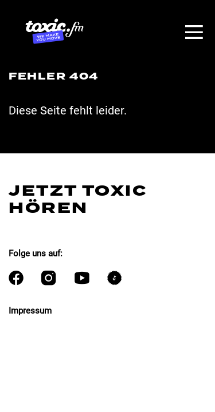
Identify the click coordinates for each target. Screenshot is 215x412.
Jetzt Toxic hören (78, 199)
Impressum (30, 311)
